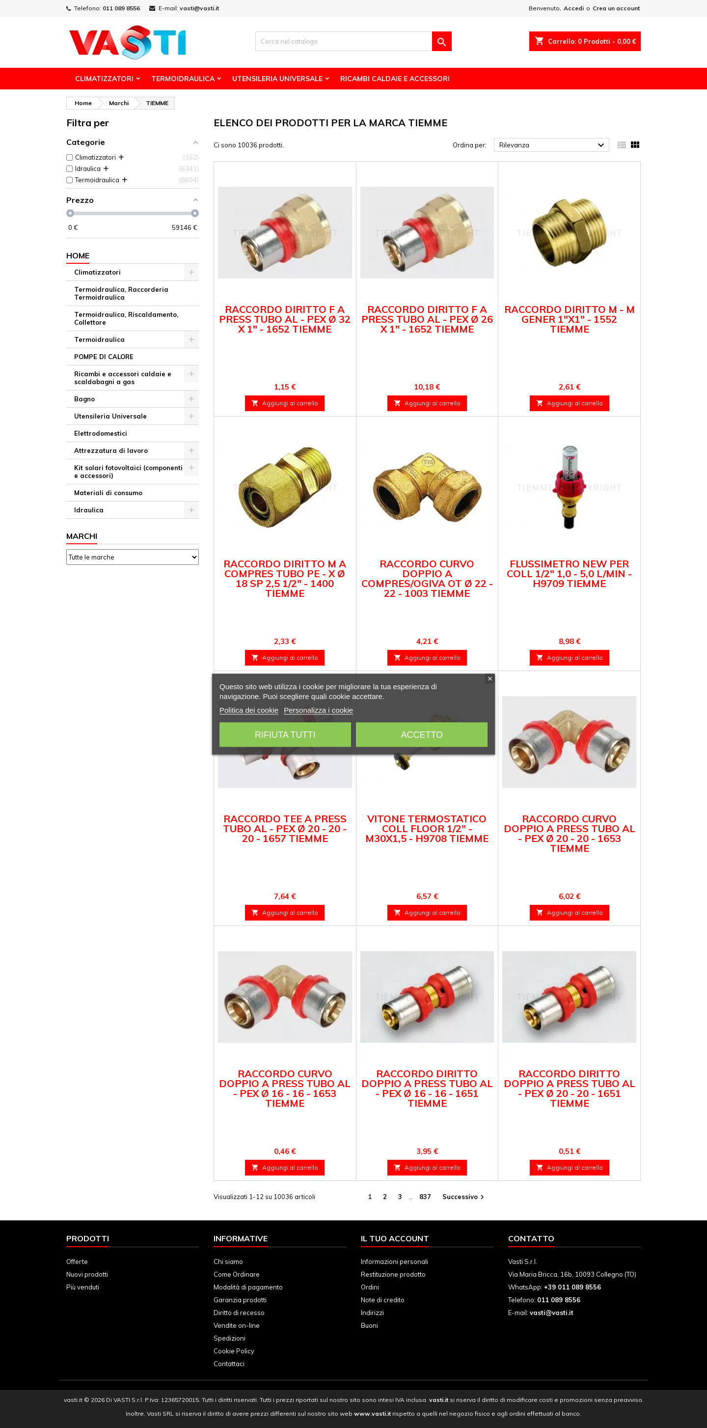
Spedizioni (229, 1338)
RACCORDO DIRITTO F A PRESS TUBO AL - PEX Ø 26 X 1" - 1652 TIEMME (427, 319)
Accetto (422, 734)
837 (425, 1197)
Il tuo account (395, 1238)
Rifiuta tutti (285, 734)
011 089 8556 (121, 8)
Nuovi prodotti (87, 1274)
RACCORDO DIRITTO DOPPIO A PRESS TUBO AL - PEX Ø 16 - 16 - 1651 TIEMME (427, 1088)
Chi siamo (228, 1261)
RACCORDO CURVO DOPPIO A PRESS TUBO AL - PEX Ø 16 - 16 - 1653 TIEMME (285, 1088)
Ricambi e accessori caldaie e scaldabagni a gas (122, 378)
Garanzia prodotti (240, 1300)
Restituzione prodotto (393, 1274)
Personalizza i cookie (318, 709)
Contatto (531, 1238)
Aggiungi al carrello (284, 403)
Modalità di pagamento (248, 1287)
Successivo (464, 1197)
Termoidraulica (183, 78)
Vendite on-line (237, 1325)
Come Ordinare (237, 1274)
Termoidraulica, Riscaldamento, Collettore (126, 318)
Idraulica (89, 510)
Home (77, 255)
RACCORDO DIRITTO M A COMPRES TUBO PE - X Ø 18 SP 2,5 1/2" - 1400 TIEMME (284, 578)
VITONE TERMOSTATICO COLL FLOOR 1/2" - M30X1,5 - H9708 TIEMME (427, 828)
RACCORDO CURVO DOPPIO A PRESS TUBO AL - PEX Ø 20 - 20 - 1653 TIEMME (569, 833)
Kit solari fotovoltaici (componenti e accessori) (128, 471)
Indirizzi (372, 1312)
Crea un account (616, 8)
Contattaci (229, 1364)
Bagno (84, 399)
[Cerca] (353, 41)
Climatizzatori (104, 78)
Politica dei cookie (248, 709)
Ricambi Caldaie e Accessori (395, 78)
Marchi (81, 536)
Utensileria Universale (277, 78)
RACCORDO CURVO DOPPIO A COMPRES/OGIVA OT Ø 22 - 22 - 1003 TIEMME (427, 578)
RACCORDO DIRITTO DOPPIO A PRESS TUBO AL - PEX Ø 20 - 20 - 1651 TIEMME (569, 1088)
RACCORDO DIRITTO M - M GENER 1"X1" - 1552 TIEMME (569, 319)
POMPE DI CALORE (104, 357)
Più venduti (82, 1287)
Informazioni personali (394, 1261)
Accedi (574, 8)
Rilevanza (553, 145)
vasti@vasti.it (199, 8)
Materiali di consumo (108, 493)
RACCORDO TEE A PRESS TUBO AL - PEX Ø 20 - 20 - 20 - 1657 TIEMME (285, 828)
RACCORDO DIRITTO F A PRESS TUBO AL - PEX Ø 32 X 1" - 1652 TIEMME (285, 319)
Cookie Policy (234, 1351)
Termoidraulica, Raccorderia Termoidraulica (121, 293)
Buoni (369, 1325)
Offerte (77, 1261)
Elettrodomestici (100, 433)
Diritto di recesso (239, 1312)
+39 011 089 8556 (572, 1287)
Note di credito (383, 1300)
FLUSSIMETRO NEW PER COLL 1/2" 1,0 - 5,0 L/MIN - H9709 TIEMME (569, 573)
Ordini (370, 1287)
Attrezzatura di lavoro (111, 450)
